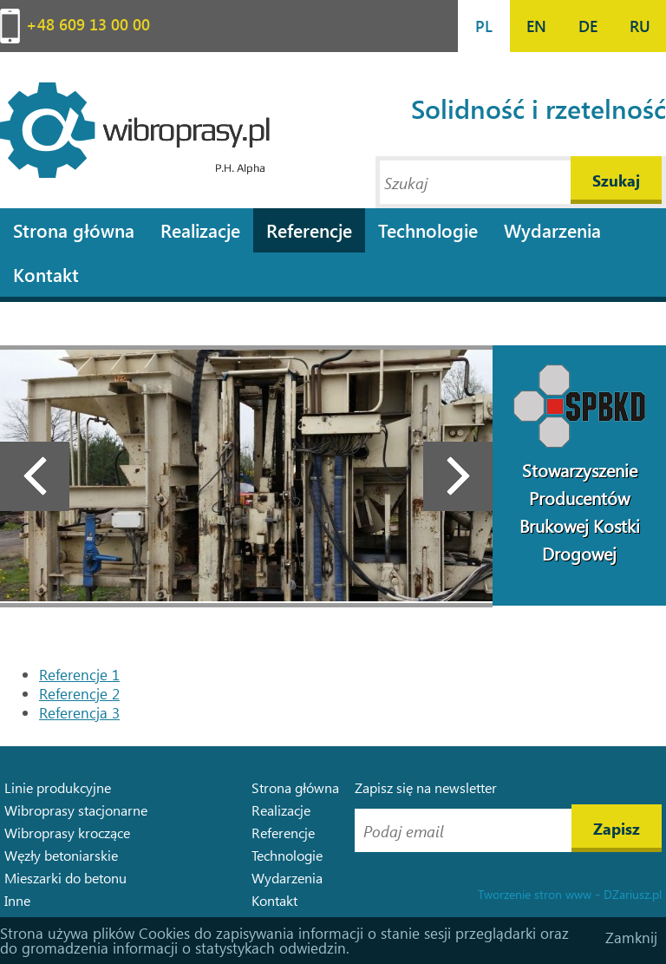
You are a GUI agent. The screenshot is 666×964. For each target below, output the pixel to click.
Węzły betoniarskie (61, 855)
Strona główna (73, 230)
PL (484, 25)
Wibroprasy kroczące (67, 832)
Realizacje (200, 230)
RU (640, 25)
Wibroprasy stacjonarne (75, 810)
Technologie (428, 230)
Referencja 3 (79, 713)
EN (536, 25)
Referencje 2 (79, 694)
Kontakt (46, 274)
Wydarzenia (552, 230)
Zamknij (631, 938)
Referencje (309, 230)
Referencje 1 (79, 675)
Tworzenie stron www (534, 894)
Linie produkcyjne (57, 787)
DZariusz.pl (633, 894)
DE (587, 25)
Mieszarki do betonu (65, 878)
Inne (17, 900)
